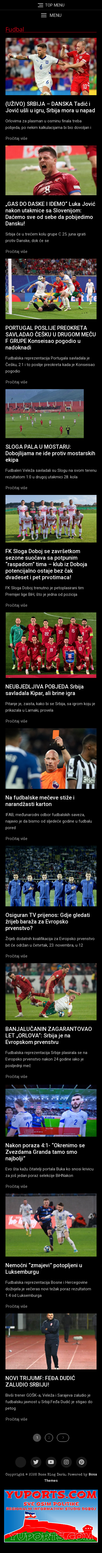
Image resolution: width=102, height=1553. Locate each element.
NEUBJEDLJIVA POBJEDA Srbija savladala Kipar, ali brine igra (44, 689)
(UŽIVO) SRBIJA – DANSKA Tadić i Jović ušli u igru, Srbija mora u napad (50, 107)
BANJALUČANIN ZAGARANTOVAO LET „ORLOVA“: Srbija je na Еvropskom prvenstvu (48, 1035)
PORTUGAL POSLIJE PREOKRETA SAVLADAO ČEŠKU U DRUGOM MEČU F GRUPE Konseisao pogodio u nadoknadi (50, 338)
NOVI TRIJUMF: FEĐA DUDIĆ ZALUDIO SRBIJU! (40, 1381)
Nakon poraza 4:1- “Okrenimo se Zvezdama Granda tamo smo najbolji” (45, 1152)
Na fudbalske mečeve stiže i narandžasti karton (40, 800)
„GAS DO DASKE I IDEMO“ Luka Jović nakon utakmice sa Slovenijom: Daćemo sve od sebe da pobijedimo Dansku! (50, 214)
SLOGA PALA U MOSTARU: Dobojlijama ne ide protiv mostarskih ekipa (50, 453)
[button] (51, 15)
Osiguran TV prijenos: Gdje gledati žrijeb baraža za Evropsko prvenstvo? (47, 921)
